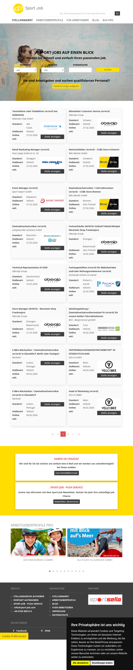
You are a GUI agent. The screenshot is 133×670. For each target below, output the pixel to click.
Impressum (58, 619)
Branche (52, 64)
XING (47, 639)
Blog (95, 20)
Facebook (21, 639)
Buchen (108, 20)
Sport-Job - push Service (27, 612)
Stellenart (25, 64)
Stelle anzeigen (52, 136)
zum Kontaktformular (66, 481)
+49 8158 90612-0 (23, 619)
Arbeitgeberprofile (49, 20)
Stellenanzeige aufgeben (66, 86)
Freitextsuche (80, 64)
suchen (108, 69)
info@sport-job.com (24, 616)
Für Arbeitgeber (77, 20)
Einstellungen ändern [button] (102, 663)
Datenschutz (60, 623)
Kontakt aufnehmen (25, 608)
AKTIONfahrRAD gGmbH (38, 568)
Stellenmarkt (22, 20)
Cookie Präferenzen (14, 644)
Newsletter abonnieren (67, 510)
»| (79, 442)
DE (117, 13)
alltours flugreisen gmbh (94, 568)
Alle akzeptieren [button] (81, 663)
